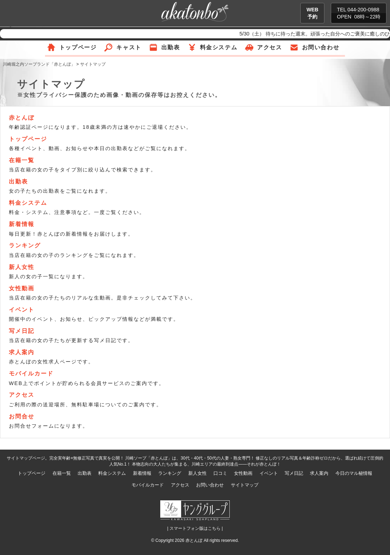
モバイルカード (31, 373)
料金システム (219, 47)
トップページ (78, 47)
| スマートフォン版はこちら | (195, 528)
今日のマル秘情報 (353, 473)
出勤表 (170, 47)
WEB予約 (312, 13)
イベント (21, 310)
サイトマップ (244, 485)
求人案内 (21, 352)
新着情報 (21, 224)
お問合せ (21, 416)
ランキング (25, 245)
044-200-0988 (363, 9)
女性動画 (21, 288)
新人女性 (21, 267)
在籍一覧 (21, 160)
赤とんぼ (21, 118)
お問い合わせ (321, 47)
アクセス (269, 47)
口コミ (220, 473)
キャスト (128, 47)
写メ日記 (21, 331)
